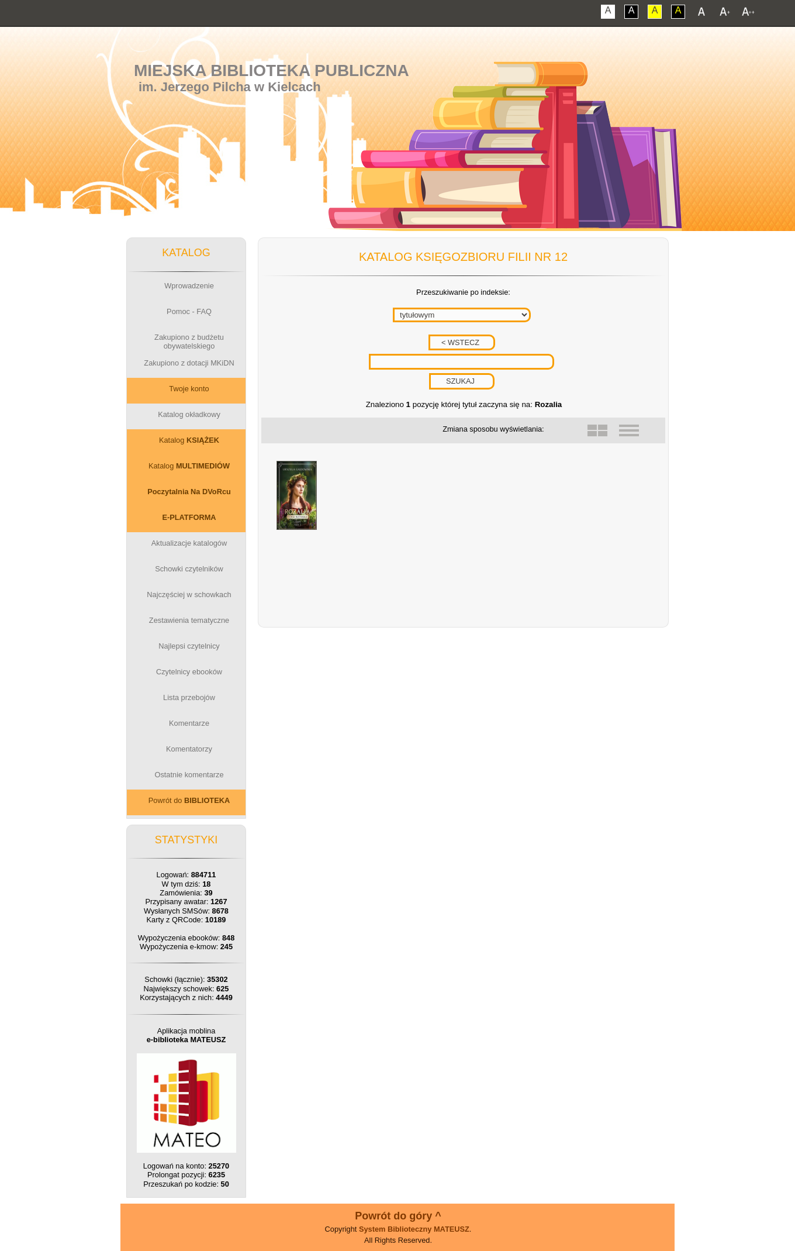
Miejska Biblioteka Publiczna (271, 70)
